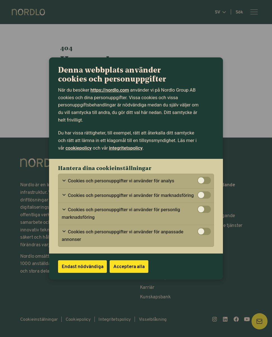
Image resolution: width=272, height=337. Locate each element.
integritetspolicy (126, 148)
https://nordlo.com (110, 90)
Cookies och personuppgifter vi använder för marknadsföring (128, 195)
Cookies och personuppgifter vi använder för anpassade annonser (122, 235)
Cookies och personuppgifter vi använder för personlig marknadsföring (121, 213)
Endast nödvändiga (82, 266)
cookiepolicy (79, 148)
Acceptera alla (129, 266)
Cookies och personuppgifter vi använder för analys (118, 181)
